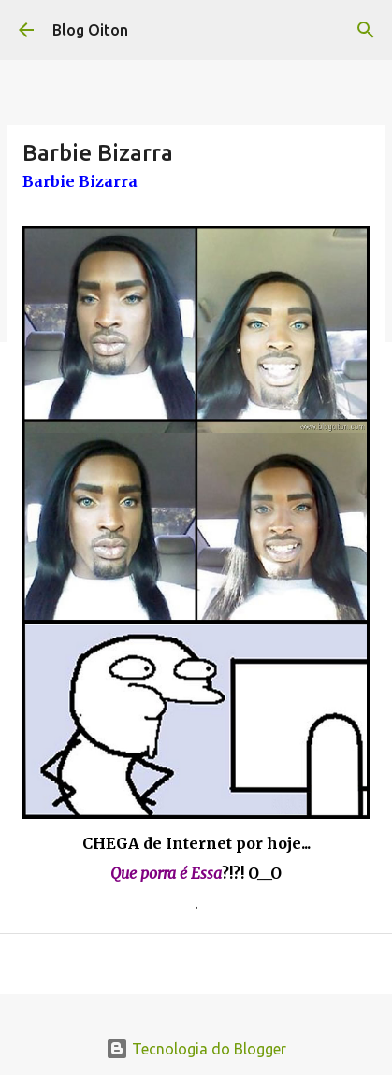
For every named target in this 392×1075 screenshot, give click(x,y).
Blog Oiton (90, 30)
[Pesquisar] (366, 29)
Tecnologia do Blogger (196, 1048)
